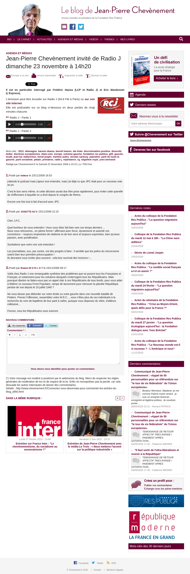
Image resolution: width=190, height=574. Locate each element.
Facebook (84, 563)
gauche (118, 154)
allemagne (31, 151)
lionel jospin (44, 156)
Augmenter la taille (71, 75)
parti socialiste (24, 159)
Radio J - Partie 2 (20, 130)
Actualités (43, 39)
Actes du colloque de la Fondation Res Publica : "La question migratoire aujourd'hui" (154, 219)
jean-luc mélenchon (25, 156)
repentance (69, 159)
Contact (96, 570)
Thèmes (107, 39)
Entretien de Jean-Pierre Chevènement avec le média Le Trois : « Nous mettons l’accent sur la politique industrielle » (95, 446)
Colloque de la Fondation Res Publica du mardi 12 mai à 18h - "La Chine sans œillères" (156, 238)
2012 (21, 151)
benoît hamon (63, 151)
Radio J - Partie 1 (20, 117)
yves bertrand (107, 159)
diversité (116, 151)
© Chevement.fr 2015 (78, 570)
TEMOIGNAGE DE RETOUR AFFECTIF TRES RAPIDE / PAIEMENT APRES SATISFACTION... (152, 436)
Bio (9, 39)
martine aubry (61, 156)
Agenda (140, 94)
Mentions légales (113, 570)
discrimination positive (97, 151)
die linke (78, 151)
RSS (114, 563)
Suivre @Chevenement (140, 140)
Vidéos (92, 39)
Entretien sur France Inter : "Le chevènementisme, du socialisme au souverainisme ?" (34, 446)
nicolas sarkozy (79, 156)
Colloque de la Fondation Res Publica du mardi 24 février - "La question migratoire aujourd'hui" (156, 285)
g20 (111, 154)
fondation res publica (95, 154)
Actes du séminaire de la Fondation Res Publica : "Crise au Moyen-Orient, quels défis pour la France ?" (154, 304)
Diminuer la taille (96, 75)
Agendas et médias (68, 39)
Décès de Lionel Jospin (149, 252)
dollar (9, 154)
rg (78, 159)
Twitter (100, 563)
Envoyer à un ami (17, 75)
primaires (47, 159)
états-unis (47, 154)
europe (58, 154)
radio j (58, 159)
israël (9, 156)
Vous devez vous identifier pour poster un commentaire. (63, 368)
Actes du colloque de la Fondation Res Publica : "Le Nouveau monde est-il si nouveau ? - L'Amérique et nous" (155, 344)
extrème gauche (72, 154)
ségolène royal (89, 159)
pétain (37, 159)
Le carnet (22, 39)
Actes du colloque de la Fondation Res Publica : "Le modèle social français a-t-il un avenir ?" (156, 267)
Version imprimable (44, 75)
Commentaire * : (16, 330)
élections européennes (27, 154)
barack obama (46, 151)
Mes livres (126, 39)
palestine (94, 156)
